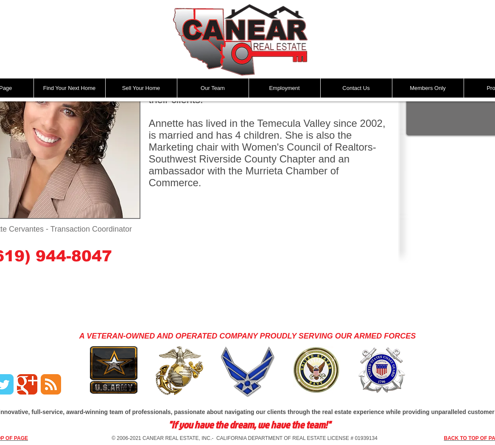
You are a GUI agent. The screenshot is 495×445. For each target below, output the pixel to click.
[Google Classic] (27, 384)
